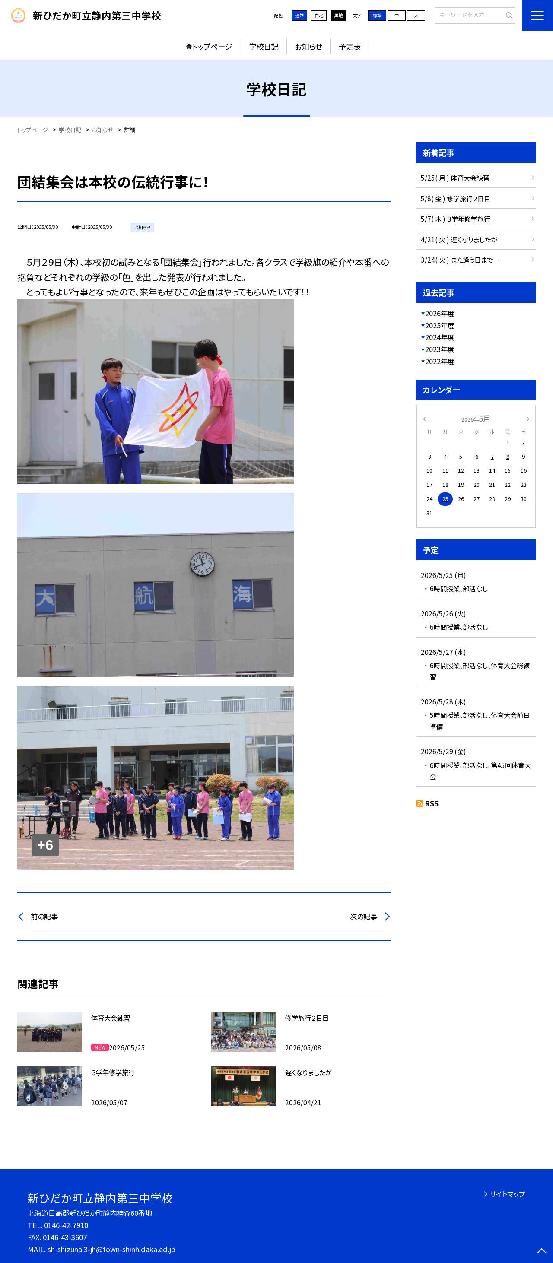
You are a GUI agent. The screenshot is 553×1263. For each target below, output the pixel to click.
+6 (45, 845)
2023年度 (439, 349)
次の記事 (363, 916)
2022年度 (439, 361)
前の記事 (44, 916)
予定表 (350, 46)
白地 (319, 15)
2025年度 (439, 325)
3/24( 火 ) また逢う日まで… (460, 259)
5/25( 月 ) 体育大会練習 (455, 177)
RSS (432, 803)
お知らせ (308, 46)
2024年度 (439, 337)
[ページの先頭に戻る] (542, 1252)
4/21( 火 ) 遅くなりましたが (459, 239)
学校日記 (263, 46)
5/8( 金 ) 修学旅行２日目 (455, 198)
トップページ (212, 46)
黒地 (338, 15)
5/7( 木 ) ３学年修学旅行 (455, 218)
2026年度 (439, 313)
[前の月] (424, 418)
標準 (377, 15)
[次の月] (528, 418)
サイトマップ (507, 1194)
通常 (299, 15)
